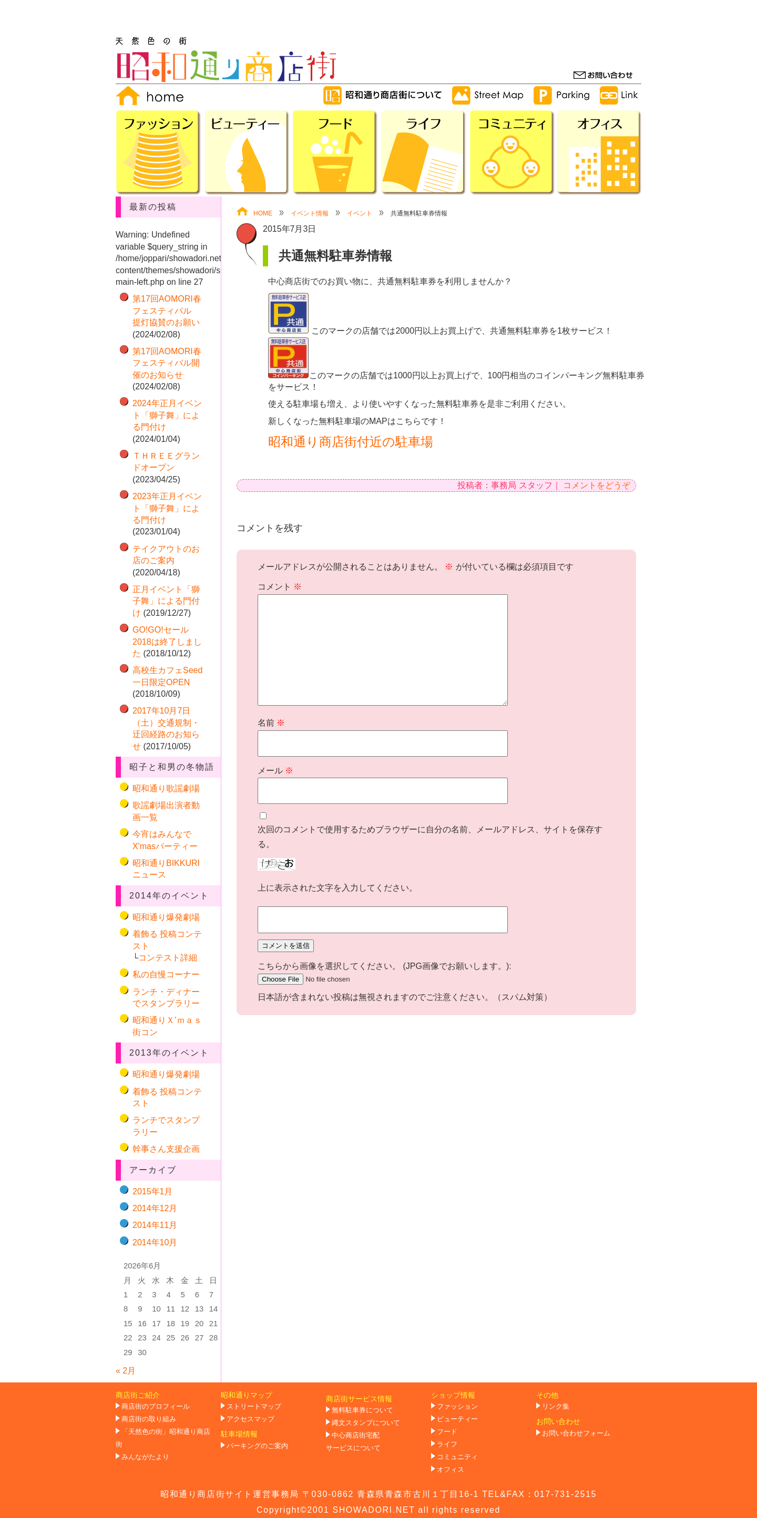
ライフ (447, 1444)
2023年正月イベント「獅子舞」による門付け (167, 508)
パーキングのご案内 (257, 1446)
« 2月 (126, 1370)
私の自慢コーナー (166, 974)
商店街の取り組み (148, 1419)
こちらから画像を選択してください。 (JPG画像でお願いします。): (385, 966)
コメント (280, 586)
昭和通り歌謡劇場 (166, 788)
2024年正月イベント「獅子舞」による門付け (167, 415)
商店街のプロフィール (155, 1406)
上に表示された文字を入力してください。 (337, 887)
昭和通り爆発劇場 (166, 917)
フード (447, 1432)
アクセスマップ (250, 1419)
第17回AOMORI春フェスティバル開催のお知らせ (166, 363)
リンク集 (555, 1406)
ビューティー (457, 1419)
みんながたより (145, 1457)
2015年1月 (152, 1191)
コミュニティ (457, 1457)
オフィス (450, 1469)
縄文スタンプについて (366, 1423)
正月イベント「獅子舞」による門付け (166, 601)
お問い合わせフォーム (576, 1433)
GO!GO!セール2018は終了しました (167, 641)
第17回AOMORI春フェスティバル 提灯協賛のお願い (166, 310)
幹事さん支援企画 (166, 1148)
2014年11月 (154, 1225)
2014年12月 (154, 1208)
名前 (271, 722)
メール (275, 770)
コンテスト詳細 (167, 957)
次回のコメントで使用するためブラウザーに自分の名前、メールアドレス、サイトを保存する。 (430, 836)
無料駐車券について (362, 1410)
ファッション (457, 1406)
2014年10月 (154, 1242)
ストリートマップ (254, 1406)
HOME (254, 213)
